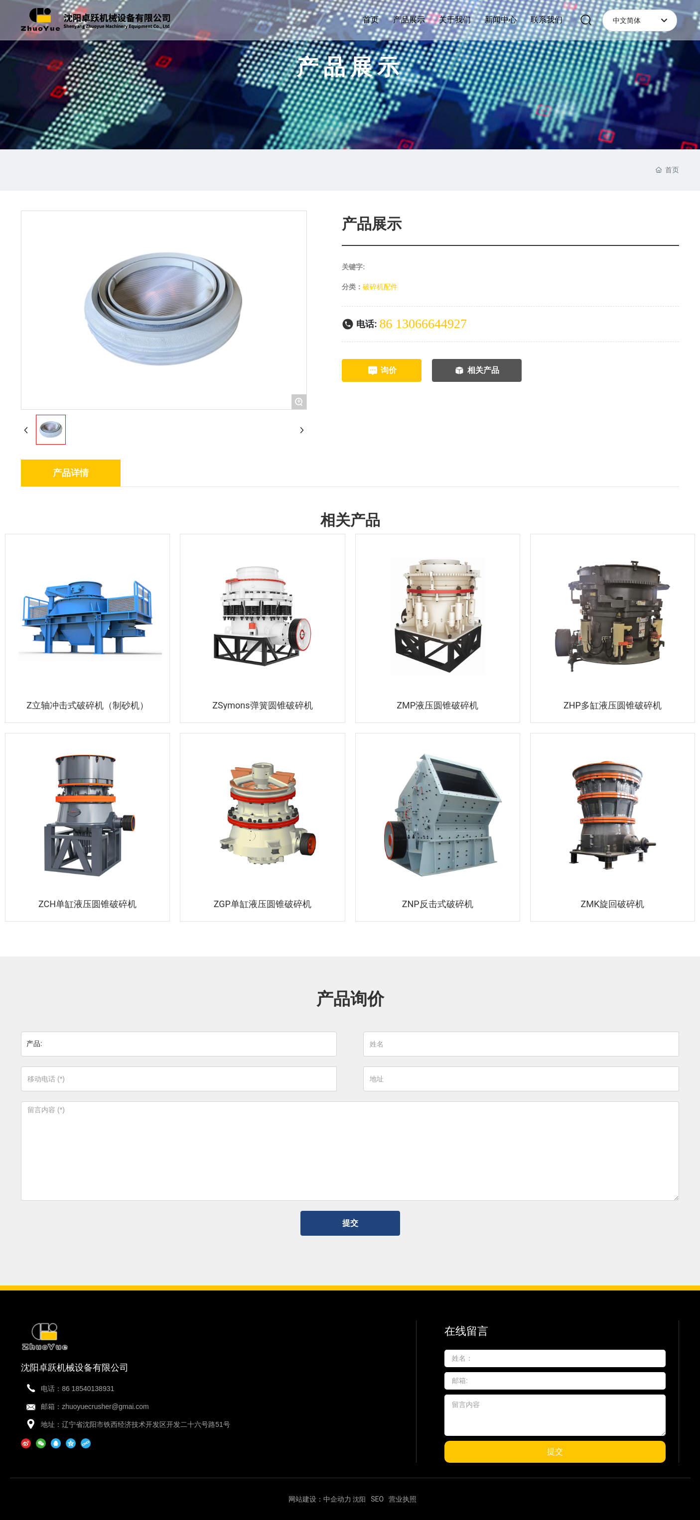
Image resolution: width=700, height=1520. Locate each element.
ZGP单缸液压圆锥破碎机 (262, 904)
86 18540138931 (88, 1389)
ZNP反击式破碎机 (437, 904)
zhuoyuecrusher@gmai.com (105, 1406)
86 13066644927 (423, 324)
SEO (377, 1499)
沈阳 (359, 1499)
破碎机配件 (380, 287)
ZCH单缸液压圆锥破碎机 (87, 904)
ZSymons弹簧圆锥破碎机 (262, 705)
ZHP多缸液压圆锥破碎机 (612, 705)
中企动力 (337, 1499)
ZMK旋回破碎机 (612, 904)
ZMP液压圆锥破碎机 (437, 705)
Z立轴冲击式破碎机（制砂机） (87, 705)
